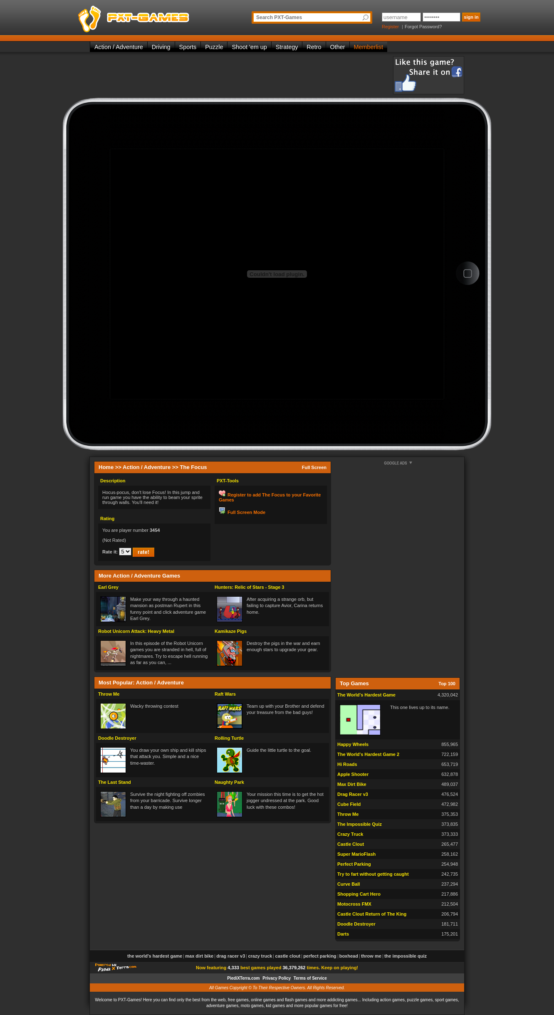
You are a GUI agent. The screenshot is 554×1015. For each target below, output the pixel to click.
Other (337, 47)
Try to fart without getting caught (373, 874)
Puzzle (214, 47)
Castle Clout (350, 844)
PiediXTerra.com (243, 978)
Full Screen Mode (246, 512)
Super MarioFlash (356, 854)
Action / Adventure (118, 47)
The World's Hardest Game (366, 694)
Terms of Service (310, 978)
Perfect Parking (354, 864)
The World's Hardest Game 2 (368, 754)
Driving (161, 47)
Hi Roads (347, 764)
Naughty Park (229, 782)
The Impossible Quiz (359, 824)
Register (390, 26)
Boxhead (348, 955)
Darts (343, 933)
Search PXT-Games (279, 17)
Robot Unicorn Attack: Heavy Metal (136, 631)
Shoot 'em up (249, 47)
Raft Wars (225, 693)
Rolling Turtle (229, 738)
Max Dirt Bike (351, 784)
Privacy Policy (276, 978)
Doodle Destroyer (117, 738)
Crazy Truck (350, 834)
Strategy (287, 47)
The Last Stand (114, 782)
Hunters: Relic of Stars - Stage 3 (249, 587)
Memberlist (368, 47)
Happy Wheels (353, 744)
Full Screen (314, 467)
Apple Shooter (353, 774)
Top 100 (446, 683)
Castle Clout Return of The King (371, 913)
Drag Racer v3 (352, 794)
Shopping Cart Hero (359, 894)
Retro (314, 47)
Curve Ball (348, 884)
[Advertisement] (241, 75)
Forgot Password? (423, 26)
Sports (188, 47)
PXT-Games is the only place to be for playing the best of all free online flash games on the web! (153, 16)
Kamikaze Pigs (231, 631)
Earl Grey (108, 587)
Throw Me (108, 693)
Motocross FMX (354, 903)
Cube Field (349, 804)
